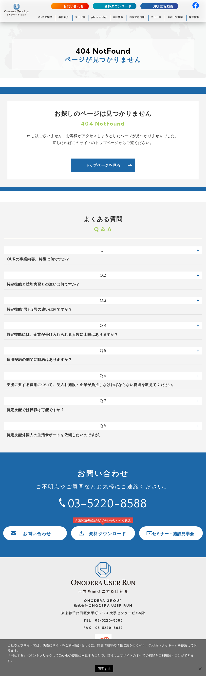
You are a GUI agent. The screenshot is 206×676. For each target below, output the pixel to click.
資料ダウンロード (117, 6)
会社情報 (118, 17)
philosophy (99, 17)
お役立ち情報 (137, 17)
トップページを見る (103, 165)
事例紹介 (63, 17)
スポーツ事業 (175, 17)
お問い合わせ (73, 6)
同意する (104, 669)
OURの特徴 (45, 17)
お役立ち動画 (163, 6)
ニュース (156, 17)
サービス (80, 17)
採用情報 (194, 17)
